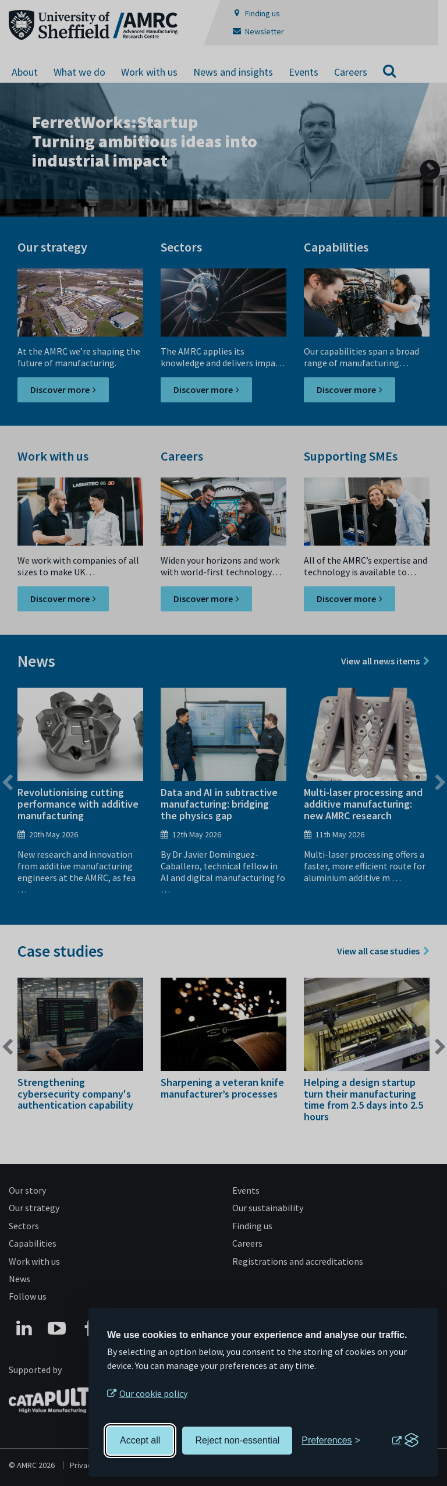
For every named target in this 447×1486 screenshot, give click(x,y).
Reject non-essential (237, 1440)
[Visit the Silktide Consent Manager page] (405, 1441)
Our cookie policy (153, 1393)
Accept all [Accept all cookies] (140, 1440)
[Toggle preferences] (330, 1440)
